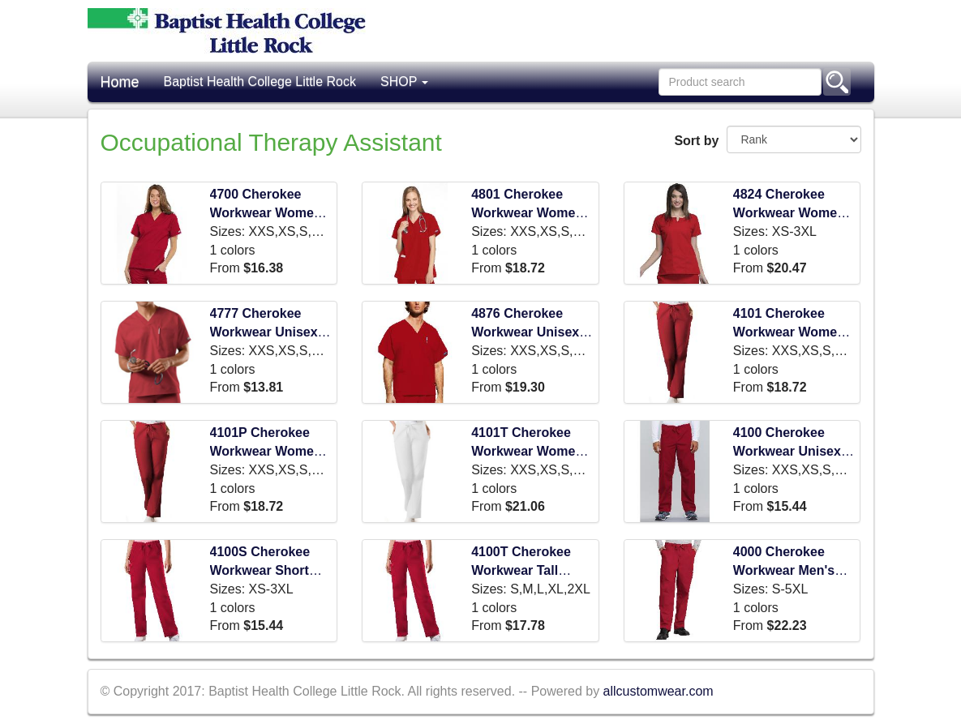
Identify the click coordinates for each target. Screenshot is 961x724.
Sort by (694, 141)
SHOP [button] (404, 81)
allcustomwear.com (658, 691)
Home (120, 82)
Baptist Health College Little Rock (260, 81)
